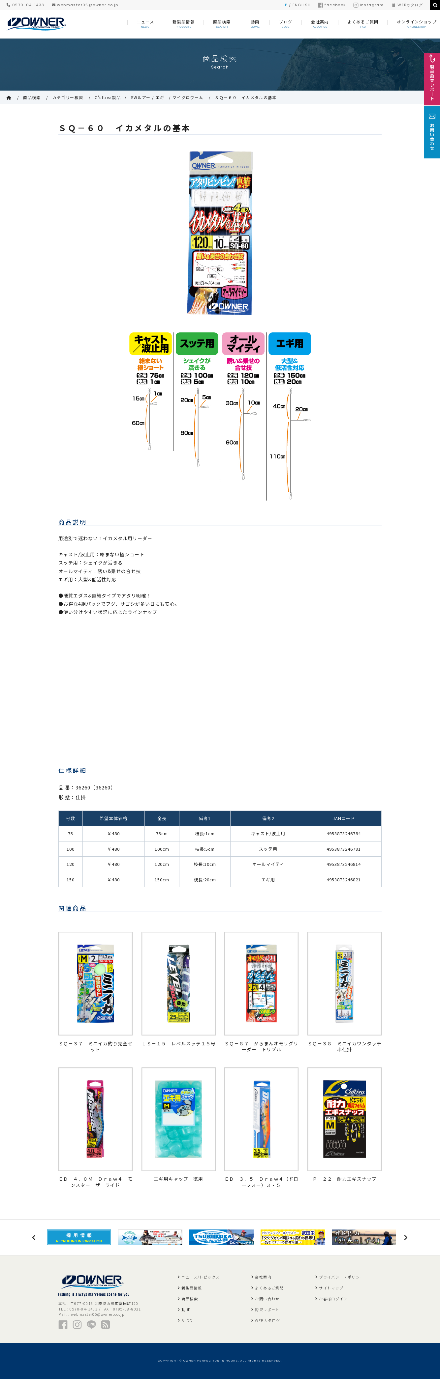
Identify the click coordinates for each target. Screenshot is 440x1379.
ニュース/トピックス (200, 1277)
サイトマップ (331, 1287)
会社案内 (263, 1277)
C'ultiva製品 (108, 97)
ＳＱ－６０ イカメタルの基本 (246, 97)
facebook (332, 5)
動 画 (186, 1309)
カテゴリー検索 (67, 97)
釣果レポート (267, 1309)
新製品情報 (191, 1287)
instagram (368, 5)
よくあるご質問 (269, 1287)
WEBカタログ (407, 5)
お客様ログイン (333, 1298)
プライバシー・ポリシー (341, 1277)
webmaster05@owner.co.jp (85, 5)
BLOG (186, 1320)
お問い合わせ (267, 1298)
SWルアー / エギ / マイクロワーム (167, 97)
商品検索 (32, 97)
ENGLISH (302, 5)
